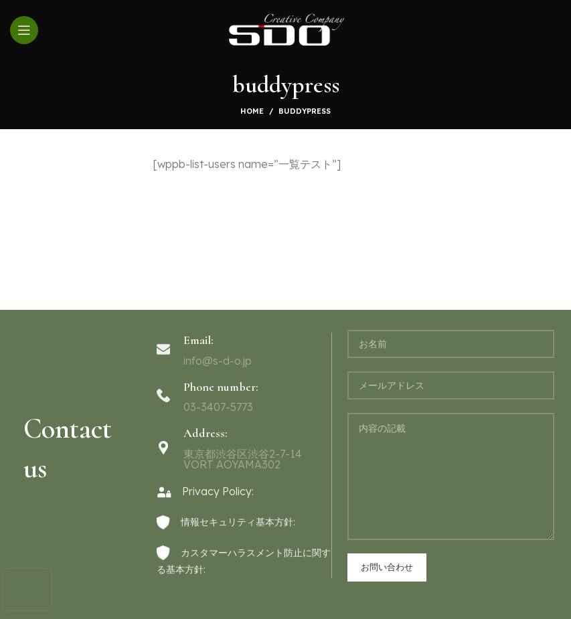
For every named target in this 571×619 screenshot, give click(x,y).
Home (252, 111)
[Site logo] (285, 28)
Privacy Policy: (205, 491)
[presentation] (27, 589)
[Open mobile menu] (24, 30)
